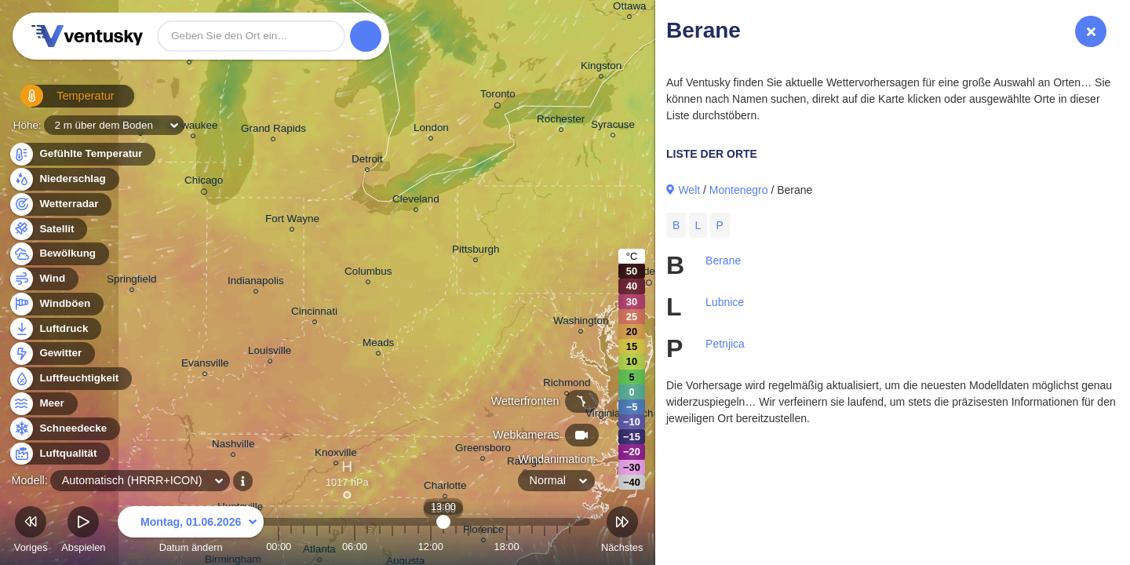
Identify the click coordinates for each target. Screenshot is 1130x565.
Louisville (269, 352)
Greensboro (483, 450)
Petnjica (725, 343)
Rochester (561, 121)
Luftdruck (54, 329)
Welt (689, 190)
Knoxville (336, 455)
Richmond (567, 385)
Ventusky (84, 36)
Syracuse (613, 126)
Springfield (132, 281)
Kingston (601, 68)
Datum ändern (191, 531)
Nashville (233, 446)
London (431, 130)
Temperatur (59, 101)
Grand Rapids (273, 130)
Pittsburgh (476, 251)
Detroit (367, 161)
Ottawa (630, 8)
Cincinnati (314, 313)
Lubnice (724, 302)
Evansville (205, 365)
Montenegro (738, 190)
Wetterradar (60, 204)
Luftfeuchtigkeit (69, 378)
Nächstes (622, 531)
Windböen (55, 304)
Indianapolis (256, 283)
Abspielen (83, 531)
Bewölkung (58, 253)
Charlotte (445, 487)
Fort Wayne (292, 221)
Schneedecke (64, 428)
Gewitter (51, 353)
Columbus (368, 273)
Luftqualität (59, 454)
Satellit (48, 229)
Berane (723, 260)
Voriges (31, 531)
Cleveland (415, 201)
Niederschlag (63, 179)
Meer (42, 403)
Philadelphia (648, 273)
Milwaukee (192, 127)
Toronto (498, 96)
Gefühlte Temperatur (82, 154)
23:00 (569, 546)
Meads (378, 345)
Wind (43, 279)
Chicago (203, 182)
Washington (580, 323)
